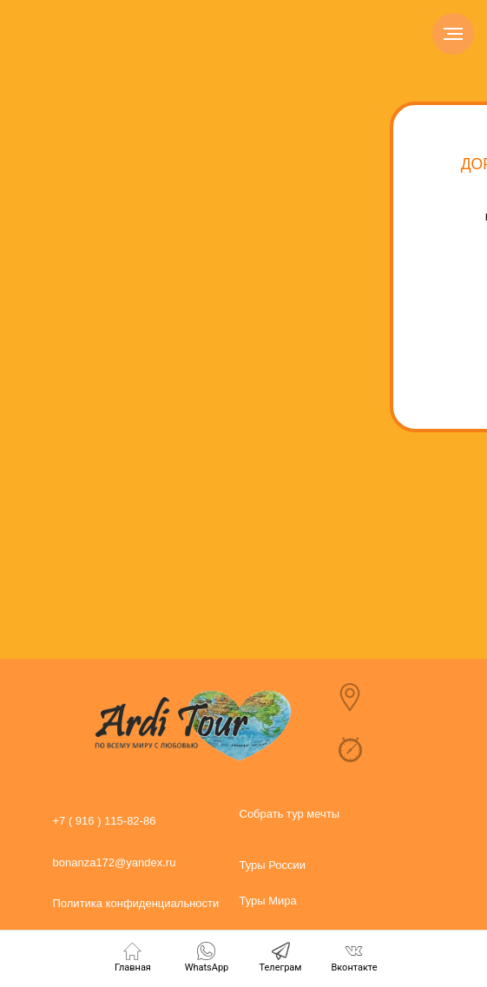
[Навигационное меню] (453, 34)
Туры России (273, 865)
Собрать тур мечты (290, 813)
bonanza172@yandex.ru (114, 862)
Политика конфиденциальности (136, 903)
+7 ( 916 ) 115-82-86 (104, 820)
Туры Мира (268, 900)
